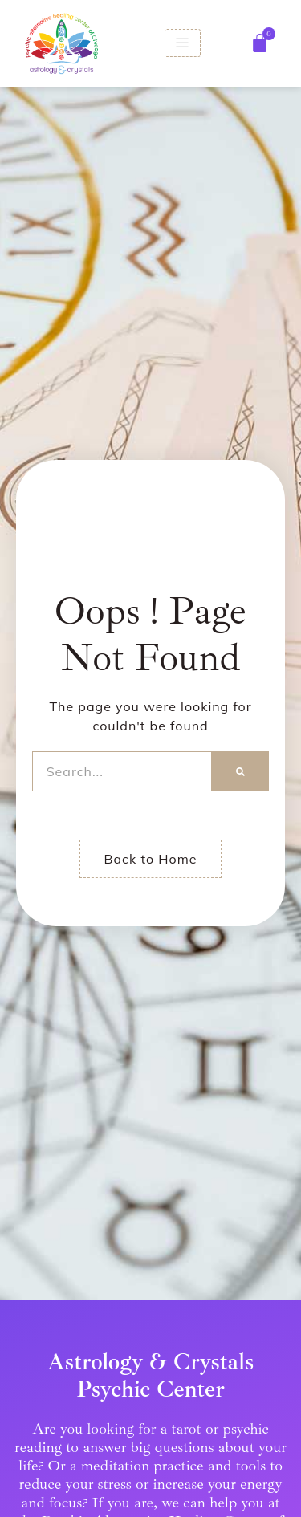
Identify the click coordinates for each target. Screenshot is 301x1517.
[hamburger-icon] (183, 43)
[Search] (240, 771)
